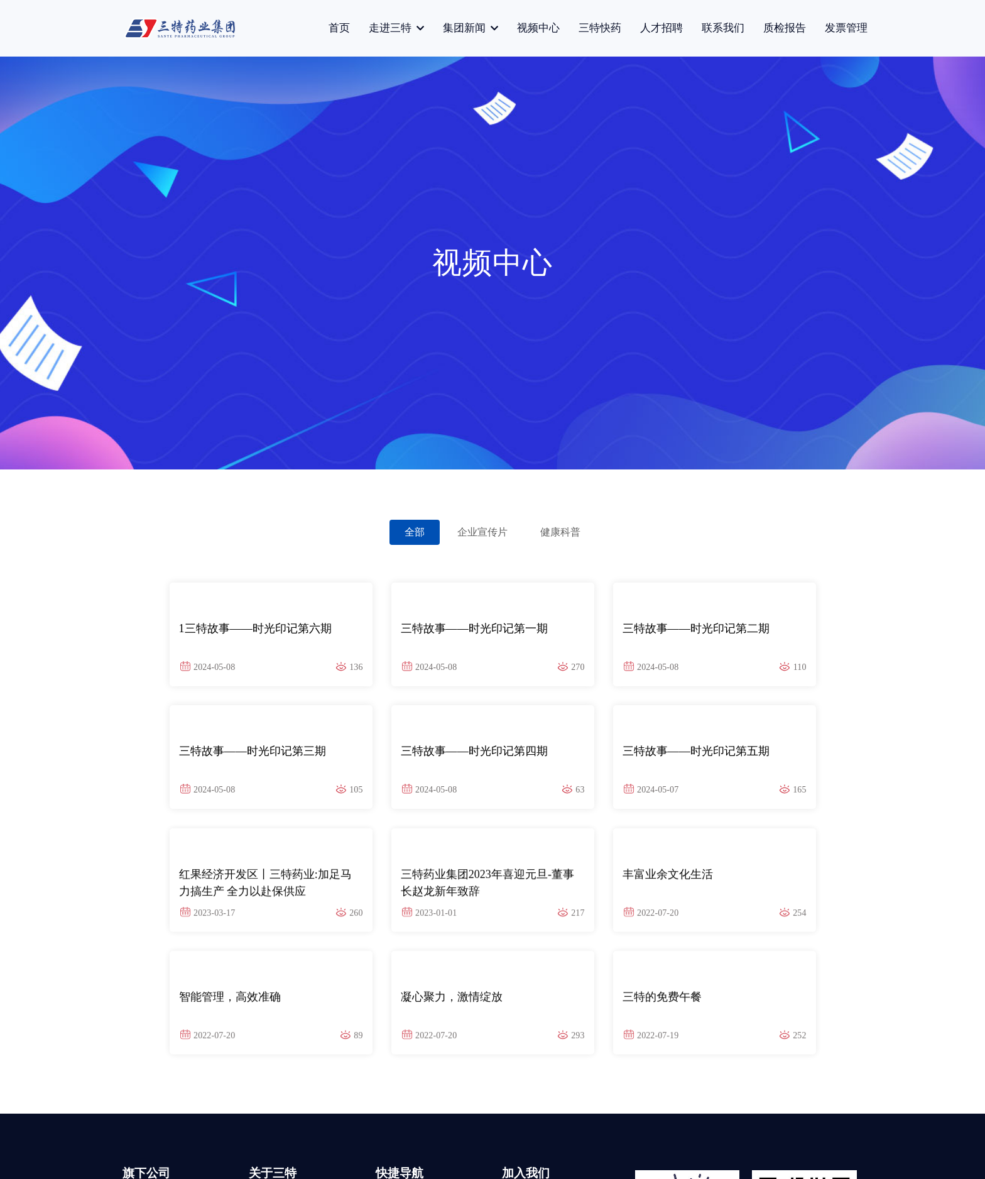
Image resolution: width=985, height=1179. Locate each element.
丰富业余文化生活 (668, 880)
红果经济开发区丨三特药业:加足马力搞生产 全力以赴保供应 (265, 887)
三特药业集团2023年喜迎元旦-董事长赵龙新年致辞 (487, 887)
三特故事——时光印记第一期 (474, 628)
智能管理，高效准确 (230, 1003)
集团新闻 (465, 28)
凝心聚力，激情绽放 (452, 1003)
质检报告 (784, 28)
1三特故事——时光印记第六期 (255, 628)
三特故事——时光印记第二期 (696, 628)
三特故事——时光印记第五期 (696, 751)
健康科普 (560, 532)
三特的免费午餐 (662, 1003)
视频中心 (538, 28)
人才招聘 (661, 28)
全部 (415, 532)
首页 (339, 28)
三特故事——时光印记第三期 (252, 751)
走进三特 (391, 28)
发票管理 (846, 28)
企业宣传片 (482, 532)
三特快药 (600, 28)
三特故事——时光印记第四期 (474, 751)
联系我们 (723, 28)
